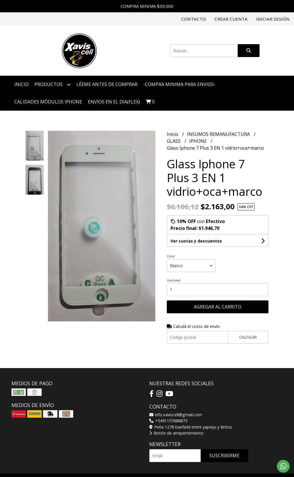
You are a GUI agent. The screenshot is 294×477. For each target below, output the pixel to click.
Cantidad (173, 280)
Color (171, 256)
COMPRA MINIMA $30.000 (147, 6)
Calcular (248, 337)
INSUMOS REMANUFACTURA (219, 134)
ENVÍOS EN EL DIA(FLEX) (114, 102)
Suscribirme (224, 455)
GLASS (174, 141)
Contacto (193, 19)
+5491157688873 (168, 420)
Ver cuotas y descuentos (196, 241)
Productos (52, 84)
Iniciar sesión (273, 19)
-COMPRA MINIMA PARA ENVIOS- (179, 84)
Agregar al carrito (217, 307)
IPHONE (198, 141)
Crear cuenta (230, 19)
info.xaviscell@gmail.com (175, 414)
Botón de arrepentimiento (176, 433)
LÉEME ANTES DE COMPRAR (107, 84)
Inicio (21, 84)
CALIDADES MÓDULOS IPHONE (48, 102)
